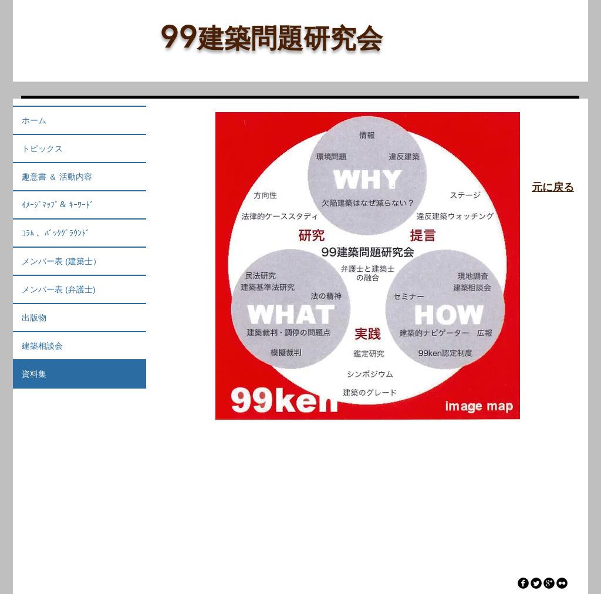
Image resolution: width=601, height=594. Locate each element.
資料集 (34, 374)
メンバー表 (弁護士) (59, 289)
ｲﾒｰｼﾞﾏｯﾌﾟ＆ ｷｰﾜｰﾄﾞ (58, 205)
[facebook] (523, 583)
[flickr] (562, 583)
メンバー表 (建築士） (61, 261)
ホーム (34, 120)
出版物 (34, 317)
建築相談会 (42, 345)
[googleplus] (549, 583)
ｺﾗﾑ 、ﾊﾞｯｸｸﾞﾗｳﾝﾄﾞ (56, 233)
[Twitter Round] (536, 583)
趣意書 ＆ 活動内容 (57, 176)
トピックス (42, 148)
